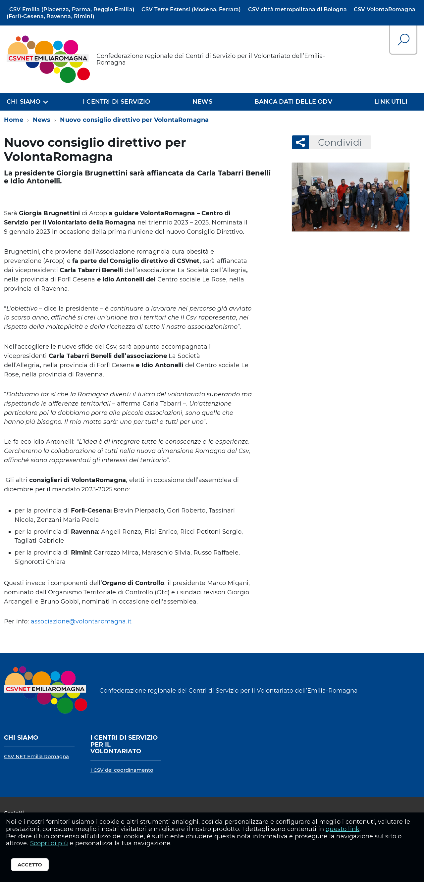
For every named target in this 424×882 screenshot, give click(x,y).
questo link (342, 829)
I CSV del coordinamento (121, 770)
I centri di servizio (116, 101)
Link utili (390, 101)
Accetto (30, 864)
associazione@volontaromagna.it (81, 621)
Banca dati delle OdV (293, 101)
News (202, 101)
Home (13, 119)
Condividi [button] (335, 142)
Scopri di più (49, 843)
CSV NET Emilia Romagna (36, 756)
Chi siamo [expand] (24, 101)
